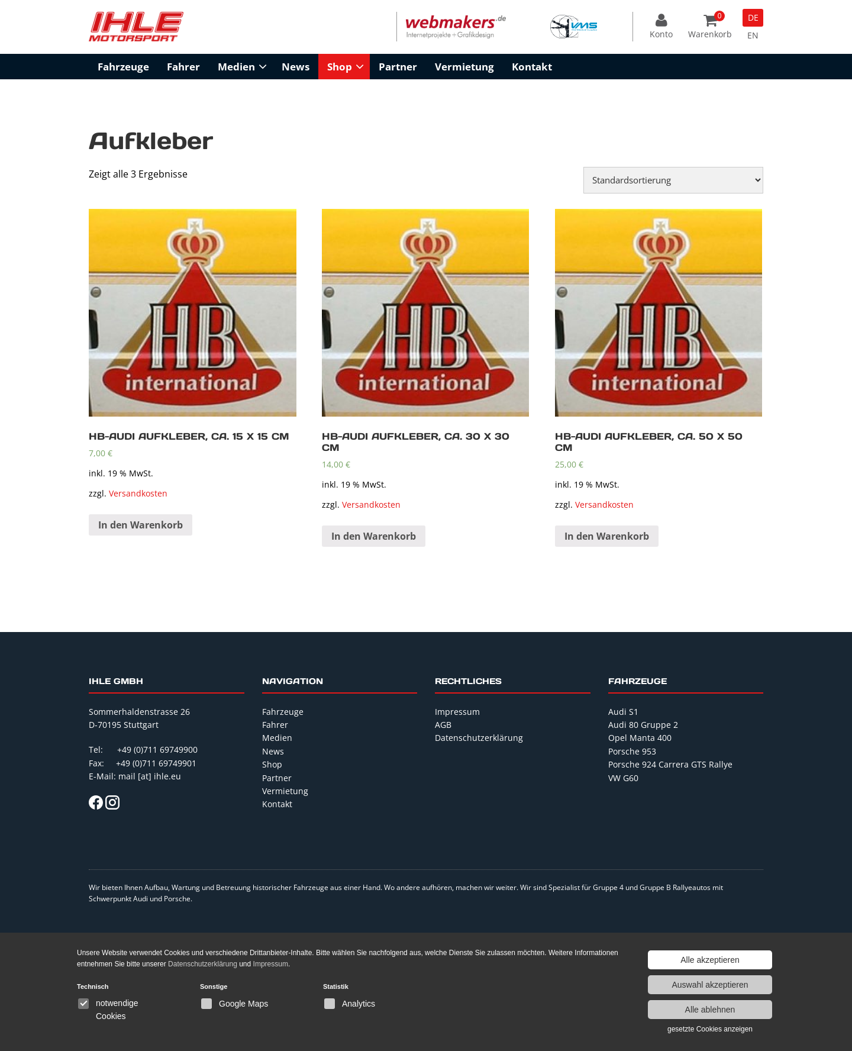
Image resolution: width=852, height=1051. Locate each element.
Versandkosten (138, 493)
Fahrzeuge (123, 66)
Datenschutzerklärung (479, 737)
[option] (456, 26)
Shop (339, 66)
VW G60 (623, 778)
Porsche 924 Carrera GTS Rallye (670, 764)
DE (753, 17)
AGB (443, 724)
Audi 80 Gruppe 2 (643, 724)
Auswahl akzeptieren (710, 984)
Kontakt (532, 66)
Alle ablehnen (710, 1009)
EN (753, 35)
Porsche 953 (632, 751)
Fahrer (183, 66)
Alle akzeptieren (710, 960)
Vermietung (464, 66)
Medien (236, 66)
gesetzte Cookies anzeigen (710, 1029)
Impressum (457, 711)
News (295, 66)
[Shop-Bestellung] (673, 180)
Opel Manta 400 (640, 737)
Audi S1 (623, 711)
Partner (398, 66)
